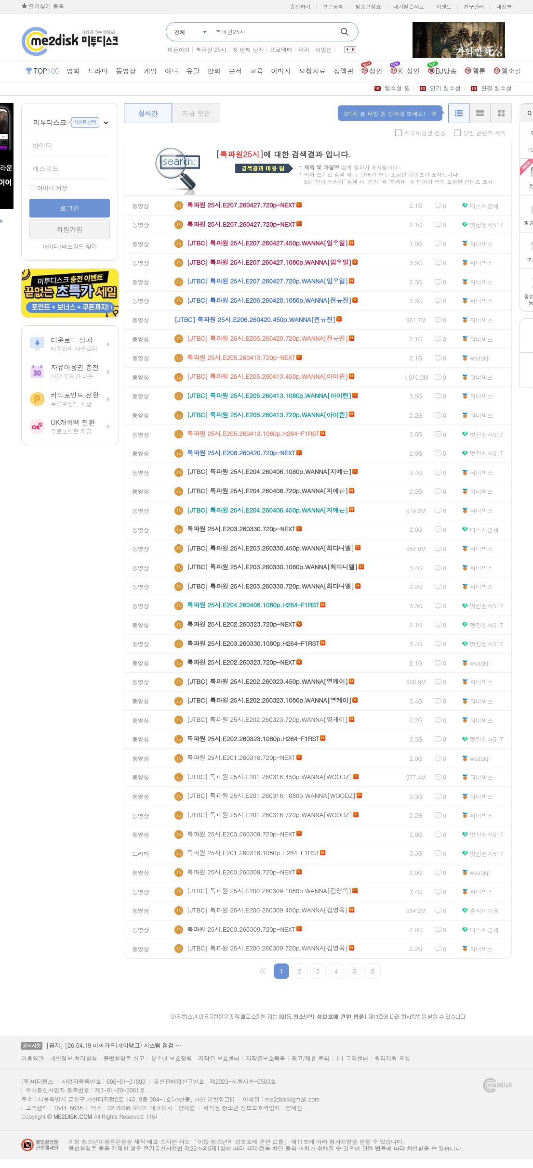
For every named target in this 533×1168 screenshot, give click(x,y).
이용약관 (32, 1058)
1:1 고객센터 (351, 1058)
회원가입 (69, 229)
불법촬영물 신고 (124, 1058)
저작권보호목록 (265, 1058)
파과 (303, 49)
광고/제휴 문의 (311, 1058)
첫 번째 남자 (248, 49)
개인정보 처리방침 (73, 1058)
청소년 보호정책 (171, 1058)
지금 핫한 (196, 113)
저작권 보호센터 (219, 1058)
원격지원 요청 (392, 1058)
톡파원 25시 (211, 49)
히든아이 (178, 49)
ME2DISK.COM (72, 1116)
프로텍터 (281, 49)
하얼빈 (323, 49)
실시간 (148, 113)
